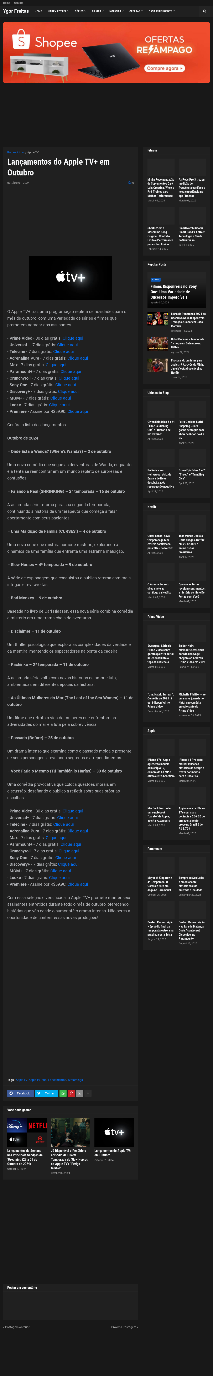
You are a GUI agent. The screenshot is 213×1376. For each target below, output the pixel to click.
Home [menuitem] (38, 11)
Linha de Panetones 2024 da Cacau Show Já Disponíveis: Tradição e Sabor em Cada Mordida (188, 320)
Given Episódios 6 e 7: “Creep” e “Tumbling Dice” (192, 474)
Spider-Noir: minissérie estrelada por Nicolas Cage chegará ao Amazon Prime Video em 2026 (192, 654)
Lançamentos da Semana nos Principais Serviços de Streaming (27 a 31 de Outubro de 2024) (25, 1157)
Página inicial (15, 152)
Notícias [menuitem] (115, 11)
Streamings (75, 1079)
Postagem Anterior (17, 1327)
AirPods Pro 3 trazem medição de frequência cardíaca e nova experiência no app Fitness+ (192, 188)
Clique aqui (73, 338)
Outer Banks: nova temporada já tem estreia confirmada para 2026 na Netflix (160, 542)
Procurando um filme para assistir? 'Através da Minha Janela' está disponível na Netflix (187, 367)
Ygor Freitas (16, 11)
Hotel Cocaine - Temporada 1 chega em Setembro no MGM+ (187, 343)
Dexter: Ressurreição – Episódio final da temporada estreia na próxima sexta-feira (160, 928)
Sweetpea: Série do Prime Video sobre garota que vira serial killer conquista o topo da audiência (160, 654)
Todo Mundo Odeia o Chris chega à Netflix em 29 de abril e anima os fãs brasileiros (191, 544)
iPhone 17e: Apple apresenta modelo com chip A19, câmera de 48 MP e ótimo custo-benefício (161, 768)
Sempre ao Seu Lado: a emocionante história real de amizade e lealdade (191, 884)
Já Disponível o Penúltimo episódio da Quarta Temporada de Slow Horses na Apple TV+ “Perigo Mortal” (69, 1159)
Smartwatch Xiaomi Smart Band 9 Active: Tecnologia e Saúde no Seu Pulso (192, 234)
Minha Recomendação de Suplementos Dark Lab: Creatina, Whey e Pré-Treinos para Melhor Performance (160, 188)
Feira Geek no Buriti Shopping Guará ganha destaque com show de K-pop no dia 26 (191, 430)
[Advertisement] (106, 112)
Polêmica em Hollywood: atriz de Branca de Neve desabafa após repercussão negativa (160, 478)
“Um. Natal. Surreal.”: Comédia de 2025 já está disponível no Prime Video (160, 701)
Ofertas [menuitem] (134, 11)
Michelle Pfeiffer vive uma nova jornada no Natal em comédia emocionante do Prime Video (192, 703)
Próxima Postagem (123, 1327)
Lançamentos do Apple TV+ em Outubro (113, 1153)
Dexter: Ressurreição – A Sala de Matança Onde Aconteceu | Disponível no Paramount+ (191, 930)
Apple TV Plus (37, 1079)
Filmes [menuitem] (96, 11)
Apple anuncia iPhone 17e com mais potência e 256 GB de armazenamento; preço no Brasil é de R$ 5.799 (192, 818)
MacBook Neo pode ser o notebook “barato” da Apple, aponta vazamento (159, 814)
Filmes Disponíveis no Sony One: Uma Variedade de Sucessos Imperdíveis (174, 292)
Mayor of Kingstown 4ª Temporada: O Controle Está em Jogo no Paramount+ (160, 884)
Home (6, 2)
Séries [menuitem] (79, 11)
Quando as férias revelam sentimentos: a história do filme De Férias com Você (192, 590)
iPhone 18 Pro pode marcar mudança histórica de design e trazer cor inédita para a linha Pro (191, 768)
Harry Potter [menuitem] (57, 11)
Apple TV (33, 152)
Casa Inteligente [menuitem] (160, 11)
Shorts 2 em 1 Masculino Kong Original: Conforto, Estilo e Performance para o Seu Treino (160, 236)
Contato (18, 2)
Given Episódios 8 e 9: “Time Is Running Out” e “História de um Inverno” (161, 428)
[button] (204, 11)
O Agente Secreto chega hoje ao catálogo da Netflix (159, 588)
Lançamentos (57, 1079)
